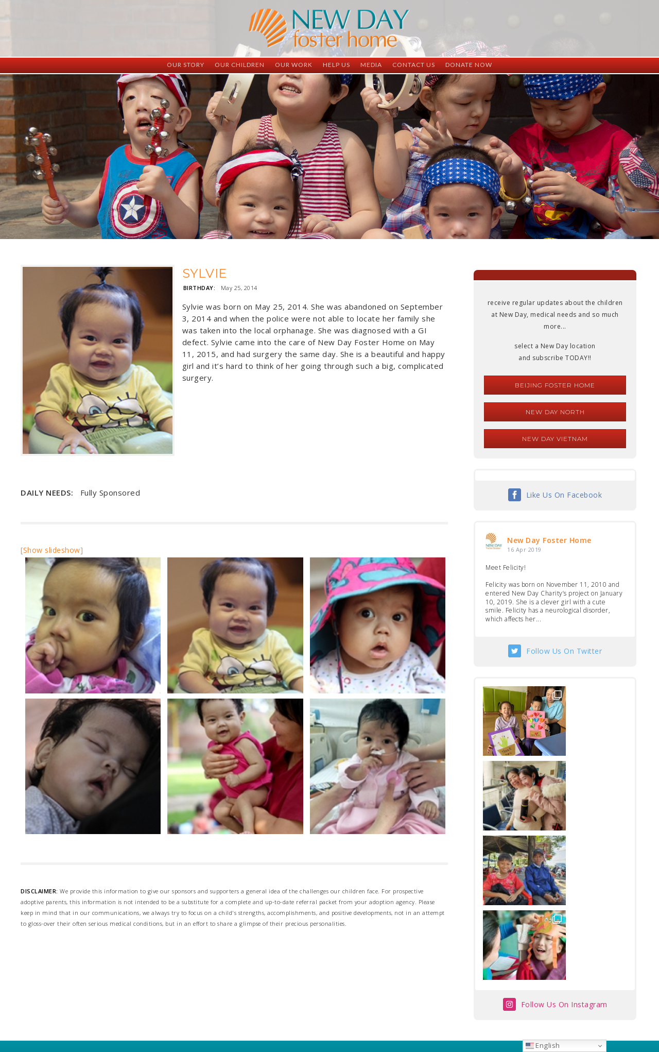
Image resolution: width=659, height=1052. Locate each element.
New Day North (555, 412)
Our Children (240, 65)
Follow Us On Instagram (564, 855)
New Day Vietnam (555, 439)
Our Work (294, 65)
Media (371, 65)
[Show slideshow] (52, 550)
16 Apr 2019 (524, 549)
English (543, 1045)
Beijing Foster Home (555, 385)
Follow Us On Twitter (564, 651)
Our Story (185, 65)
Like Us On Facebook (564, 495)
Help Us (336, 65)
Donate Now (468, 65)
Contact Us (413, 65)
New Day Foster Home (549, 540)
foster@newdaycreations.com (301, 1006)
